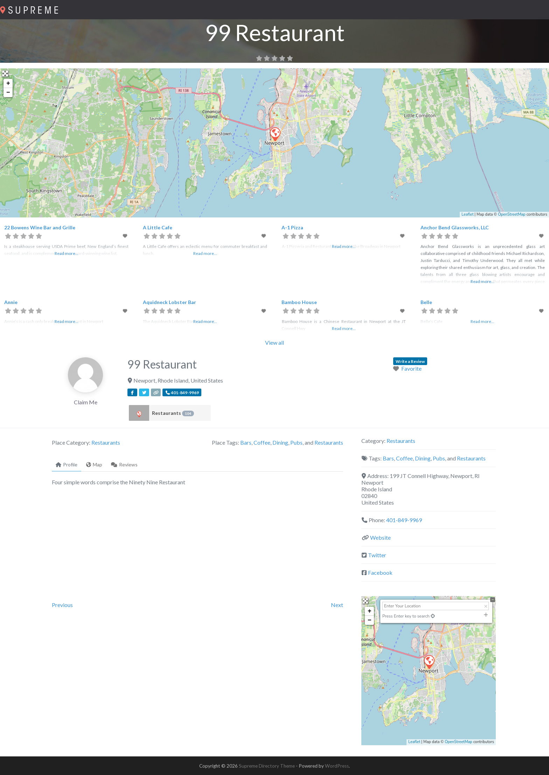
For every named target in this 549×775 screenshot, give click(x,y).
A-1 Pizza (292, 227)
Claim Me (85, 402)
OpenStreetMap (512, 214)
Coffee (261, 442)
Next (337, 604)
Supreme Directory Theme (267, 766)
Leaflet (467, 214)
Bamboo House (299, 302)
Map (94, 464)
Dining (280, 442)
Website (380, 537)
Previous (62, 604)
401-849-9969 (404, 520)
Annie (11, 302)
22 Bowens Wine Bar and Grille (39, 227)
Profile (66, 464)
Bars (245, 442)
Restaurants (173, 413)
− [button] (8, 92)
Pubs (296, 442)
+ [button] (8, 83)
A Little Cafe (157, 227)
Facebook (380, 572)
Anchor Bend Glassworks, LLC (455, 227)
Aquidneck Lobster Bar (169, 302)
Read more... (66, 253)
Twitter (377, 555)
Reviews (124, 464)
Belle (426, 302)
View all (274, 342)
